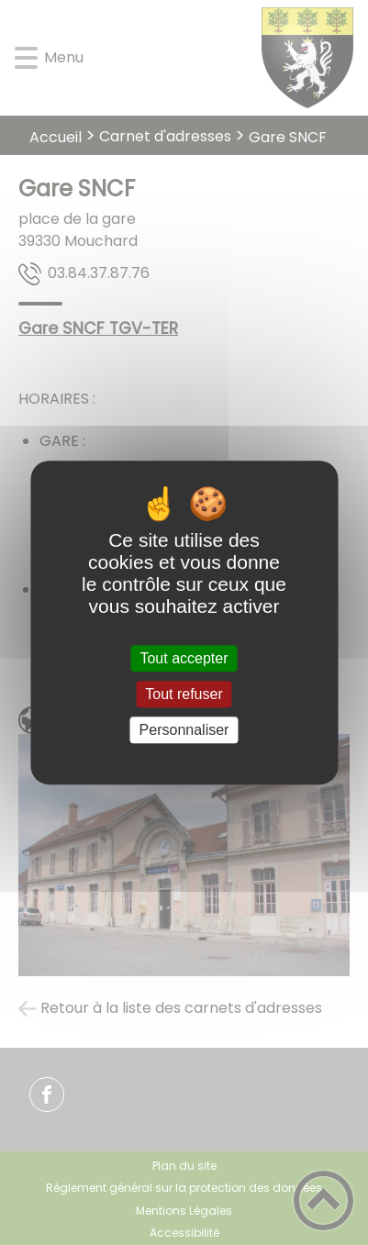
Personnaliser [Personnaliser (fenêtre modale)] (184, 730)
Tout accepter (183, 658)
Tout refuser (183, 694)
